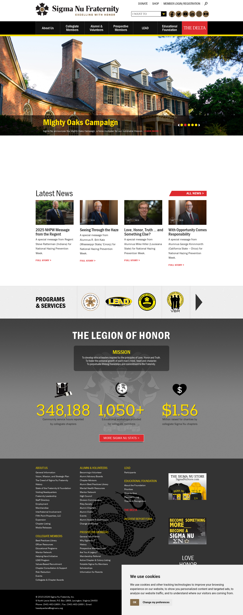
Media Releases (44, 527)
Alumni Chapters (88, 507)
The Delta (195, 27)
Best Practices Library (46, 540)
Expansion (41, 519)
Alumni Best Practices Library (94, 484)
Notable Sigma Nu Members (94, 564)
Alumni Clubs (86, 511)
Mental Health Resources (92, 488)
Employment (42, 503)
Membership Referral (90, 556)
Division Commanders (91, 500)
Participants (130, 472)
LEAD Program (42, 560)
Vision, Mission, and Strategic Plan (52, 476)
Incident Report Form (138, 519)
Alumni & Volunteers (96, 28)
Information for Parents (91, 571)
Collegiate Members (72, 28)
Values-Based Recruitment (49, 564)
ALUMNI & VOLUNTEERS (93, 468)
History (39, 484)
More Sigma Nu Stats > (121, 438)
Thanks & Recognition (135, 501)
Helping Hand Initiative (47, 556)
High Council (86, 496)
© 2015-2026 (43, 596)
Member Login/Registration (181, 3)
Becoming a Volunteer (91, 472)
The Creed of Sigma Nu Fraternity (52, 480)
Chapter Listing (43, 523)
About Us (48, 28)
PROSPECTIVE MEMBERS (94, 532)
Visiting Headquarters (46, 492)
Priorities (128, 489)
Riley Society (86, 503)
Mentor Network (44, 552)
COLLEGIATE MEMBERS (49, 536)
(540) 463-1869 (51, 604)
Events (39, 575)
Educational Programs (46, 548)
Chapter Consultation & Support (51, 568)
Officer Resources (44, 544)
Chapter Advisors (88, 480)
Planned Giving (131, 497)
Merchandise (42, 507)
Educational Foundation (169, 28)
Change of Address (89, 523)
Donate (143, 3)
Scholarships (86, 568)
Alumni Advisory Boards (91, 476)
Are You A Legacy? (89, 552)
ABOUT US (42, 468)
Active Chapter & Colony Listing (95, 560)
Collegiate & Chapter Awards (50, 579)
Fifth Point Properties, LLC (48, 515)
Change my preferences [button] (156, 602)
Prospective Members (120, 28)
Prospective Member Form (93, 548)
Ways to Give (130, 493)
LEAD (145, 28)
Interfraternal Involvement (48, 511)
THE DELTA (130, 510)
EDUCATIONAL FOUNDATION (140, 481)
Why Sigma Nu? (87, 540)
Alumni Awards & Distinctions (94, 519)
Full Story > (43, 260)
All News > (195, 193)
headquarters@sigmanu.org (49, 608)
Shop (155, 3)
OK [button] (134, 602)
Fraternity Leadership (46, 496)
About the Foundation (135, 485)
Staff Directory (42, 500)
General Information (45, 472)
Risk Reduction (43, 571)
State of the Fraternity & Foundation (53, 488)
